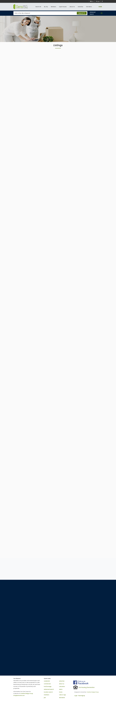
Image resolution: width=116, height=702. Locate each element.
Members (53, 6)
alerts (60, 689)
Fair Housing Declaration (87, 687)
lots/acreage (47, 686)
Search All (38, 6)
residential (47, 681)
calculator (62, 686)
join (45, 697)
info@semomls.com (19, 695)
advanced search (49, 689)
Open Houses (63, 6)
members (46, 695)
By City (46, 6)
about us (61, 684)
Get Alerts (89, 6)
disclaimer (62, 697)
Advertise (80, 6)
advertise (61, 681)
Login (98, 1)
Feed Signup (81, 695)
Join (92, 1)
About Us (72, 6)
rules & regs (62, 695)
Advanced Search (92, 13)
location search (48, 692)
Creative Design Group (26, 693)
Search (81, 13)
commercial (47, 684)
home (60, 692)
